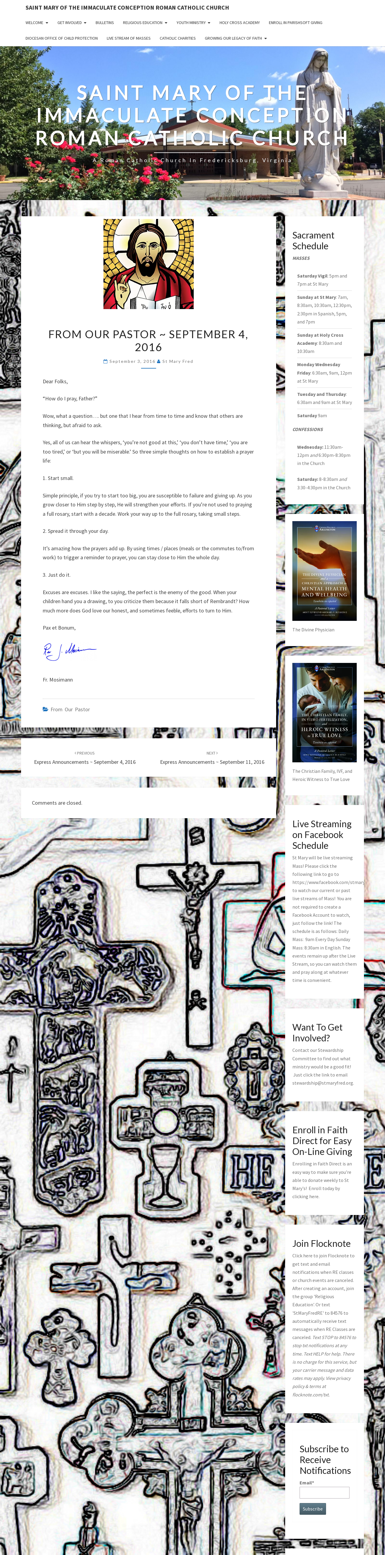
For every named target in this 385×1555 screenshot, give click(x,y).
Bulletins (105, 22)
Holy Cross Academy (240, 22)
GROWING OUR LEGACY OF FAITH (233, 38)
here (314, 1196)
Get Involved (69, 22)
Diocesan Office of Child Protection (62, 38)
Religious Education (142, 22)
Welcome (34, 22)
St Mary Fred (177, 361)
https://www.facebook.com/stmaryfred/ (333, 882)
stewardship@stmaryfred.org (322, 1083)
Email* (325, 1489)
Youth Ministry (191, 22)
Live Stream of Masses (129, 38)
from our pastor (70, 709)
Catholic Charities (178, 38)
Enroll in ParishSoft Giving (295, 22)
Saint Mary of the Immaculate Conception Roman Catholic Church (127, 7)
